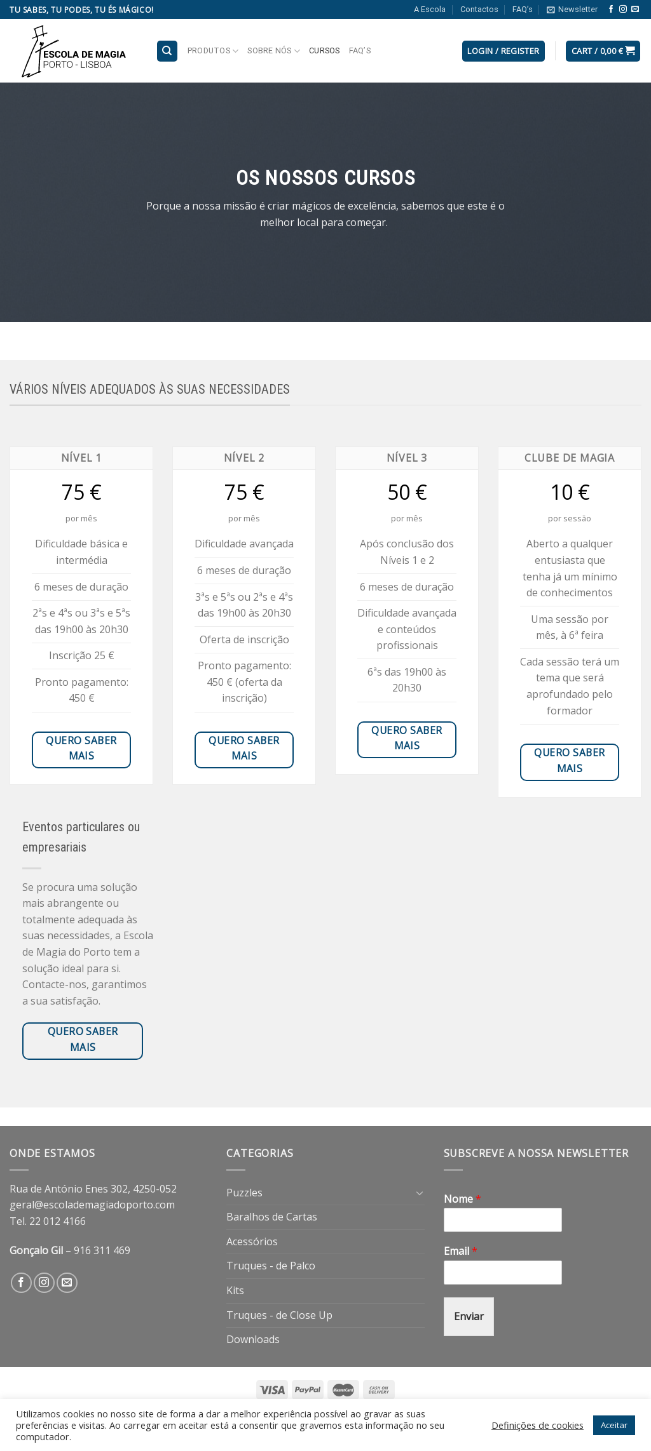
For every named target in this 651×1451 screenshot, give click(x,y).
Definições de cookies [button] (537, 1425)
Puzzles (244, 1193)
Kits (235, 1290)
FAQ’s (522, 9)
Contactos (479, 9)
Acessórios (252, 1241)
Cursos (324, 50)
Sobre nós (273, 51)
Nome (462, 1199)
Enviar (469, 1316)
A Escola (430, 9)
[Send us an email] (635, 9)
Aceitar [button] (614, 1425)
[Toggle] (420, 1192)
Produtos (213, 51)
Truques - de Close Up (279, 1315)
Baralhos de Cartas (271, 1217)
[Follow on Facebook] (611, 9)
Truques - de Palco (270, 1266)
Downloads (253, 1339)
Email (460, 1251)
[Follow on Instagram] (623, 9)
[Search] (167, 51)
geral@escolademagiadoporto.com (92, 1205)
